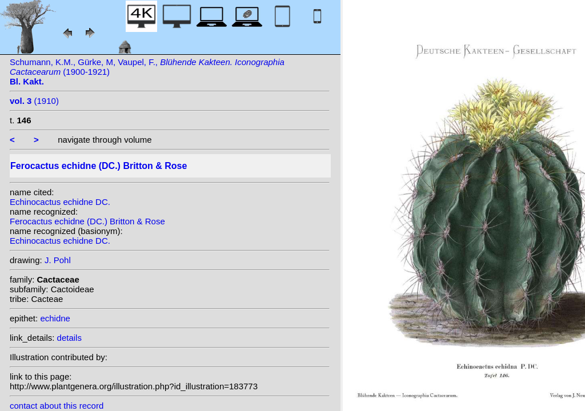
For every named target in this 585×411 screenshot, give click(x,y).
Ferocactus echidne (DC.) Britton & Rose (87, 221)
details (69, 337)
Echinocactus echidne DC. (60, 202)
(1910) (34, 101)
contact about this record (56, 405)
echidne (55, 318)
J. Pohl (58, 260)
